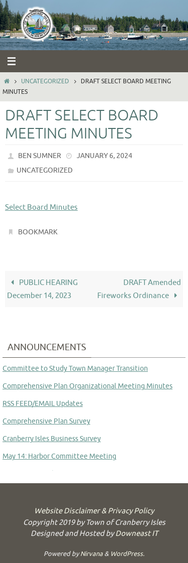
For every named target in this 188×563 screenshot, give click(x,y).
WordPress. (127, 553)
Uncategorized (45, 81)
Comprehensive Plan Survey (46, 421)
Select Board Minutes (41, 207)
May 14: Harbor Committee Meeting (59, 456)
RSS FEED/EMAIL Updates (43, 403)
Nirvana (91, 553)
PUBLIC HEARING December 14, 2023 (42, 289)
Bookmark (38, 232)
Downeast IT (136, 533)
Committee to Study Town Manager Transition (75, 368)
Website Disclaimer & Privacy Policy (94, 511)
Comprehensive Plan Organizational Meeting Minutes (87, 386)
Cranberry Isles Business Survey (52, 439)
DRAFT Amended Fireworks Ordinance (139, 289)
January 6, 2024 (104, 156)
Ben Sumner (39, 156)
